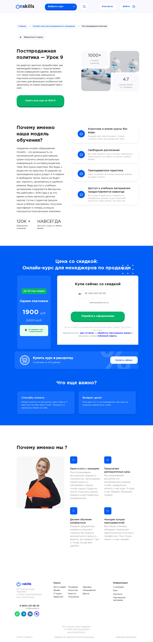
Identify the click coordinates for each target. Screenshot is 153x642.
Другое (86, 593)
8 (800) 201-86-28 (29, 606)
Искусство (73, 590)
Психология (73, 597)
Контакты (107, 6)
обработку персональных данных (114, 333)
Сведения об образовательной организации (74, 637)
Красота (72, 593)
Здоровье (87, 587)
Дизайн (57, 590)
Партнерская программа (119, 599)
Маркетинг (58, 597)
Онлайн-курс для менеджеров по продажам (54, 26)
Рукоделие (73, 587)
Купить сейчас (119, 360)
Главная (22, 26)
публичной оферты (107, 336)
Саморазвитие (89, 590)
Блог (115, 590)
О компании (118, 587)
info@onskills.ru (32, 608)
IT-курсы (58, 593)
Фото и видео (60, 587)
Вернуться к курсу (31, 37)
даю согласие (87, 333)
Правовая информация (126, 637)
